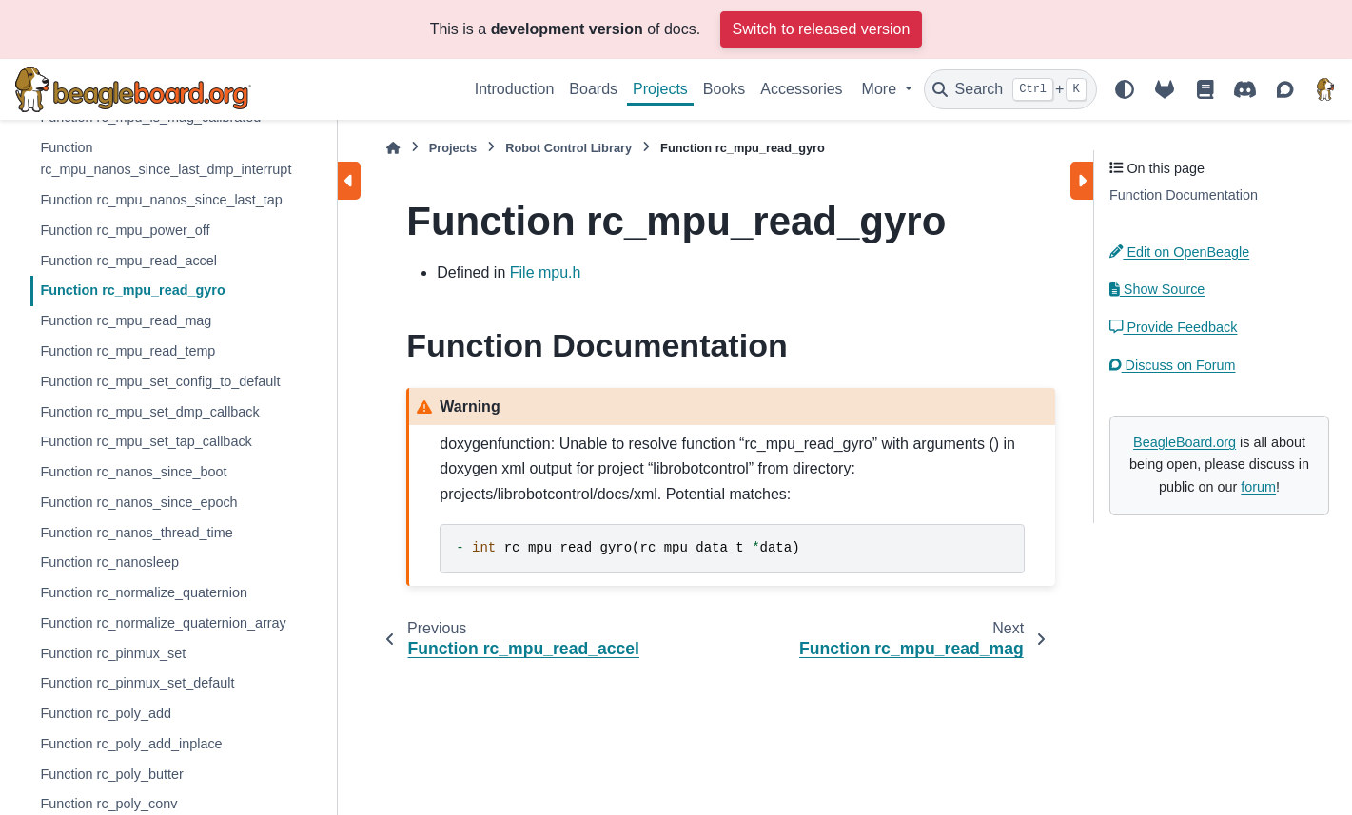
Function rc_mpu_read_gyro (132, 290)
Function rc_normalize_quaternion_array (162, 623)
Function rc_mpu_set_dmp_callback (149, 411)
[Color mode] (1124, 89)
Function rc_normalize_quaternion (143, 592)
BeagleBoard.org (1184, 442)
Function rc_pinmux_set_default (137, 682)
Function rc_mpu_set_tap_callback (145, 441)
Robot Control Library (568, 148)
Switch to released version (822, 29)
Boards (593, 89)
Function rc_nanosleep (109, 562)
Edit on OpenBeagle (1179, 252)
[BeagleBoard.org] (1325, 89)
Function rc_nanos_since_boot (133, 471)
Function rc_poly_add (105, 713)
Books (724, 89)
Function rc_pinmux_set (113, 653)
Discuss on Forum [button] (1172, 365)
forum (1258, 487)
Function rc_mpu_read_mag (125, 320)
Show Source (1157, 289)
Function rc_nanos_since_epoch (138, 502)
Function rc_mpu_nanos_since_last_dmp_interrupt (165, 159)
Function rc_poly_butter (111, 774)
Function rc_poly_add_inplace (131, 743)
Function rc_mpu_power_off (124, 230)
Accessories (801, 89)
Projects (660, 89)
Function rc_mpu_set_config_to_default (160, 381)
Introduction (515, 89)
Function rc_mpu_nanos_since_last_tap (161, 199)
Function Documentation (1183, 195)
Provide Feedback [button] (1173, 327)
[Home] (393, 148)
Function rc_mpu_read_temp (127, 351)
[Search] (1010, 89)
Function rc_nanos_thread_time (136, 532)
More (881, 89)
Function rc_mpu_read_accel (128, 260)
